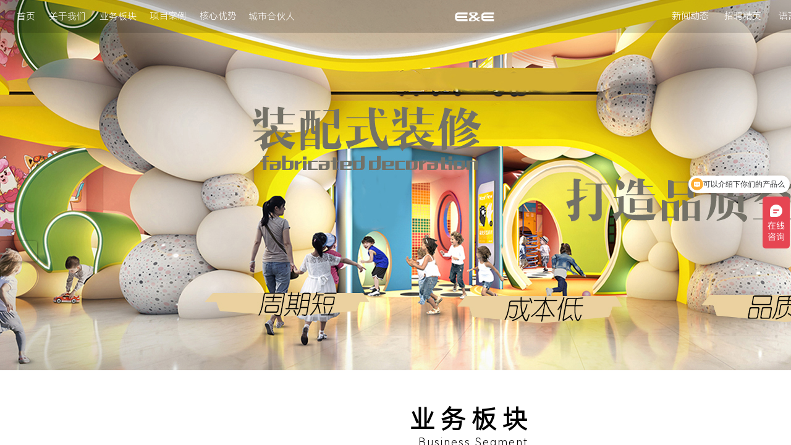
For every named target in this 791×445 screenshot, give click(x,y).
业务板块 (118, 16)
